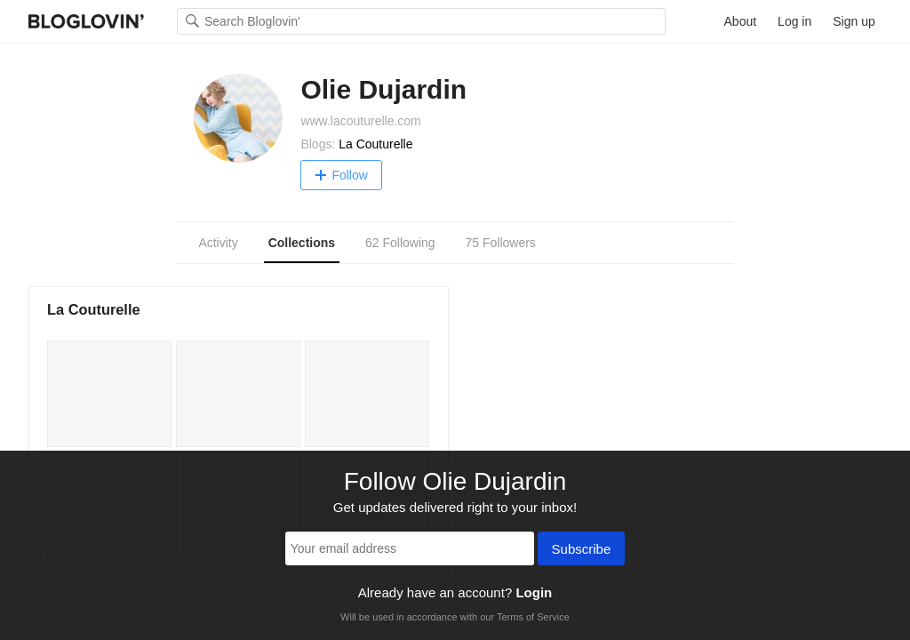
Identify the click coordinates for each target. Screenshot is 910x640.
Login (533, 592)
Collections (301, 243)
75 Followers (500, 243)
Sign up (853, 21)
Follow (341, 175)
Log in (794, 21)
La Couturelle (375, 144)
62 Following (400, 243)
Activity (217, 243)
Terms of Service (533, 617)
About (740, 21)
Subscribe (581, 550)
